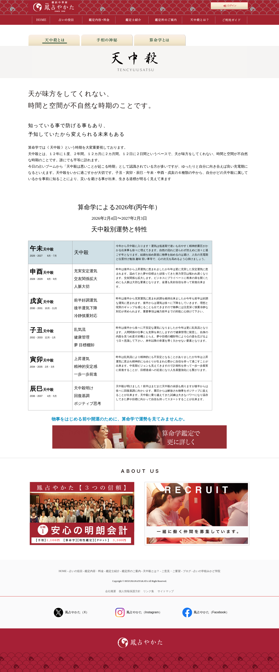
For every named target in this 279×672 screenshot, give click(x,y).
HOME (63, 571)
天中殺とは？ (151, 571)
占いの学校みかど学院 (206, 571)
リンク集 (149, 591)
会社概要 (110, 591)
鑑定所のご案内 (131, 571)
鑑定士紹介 (113, 571)
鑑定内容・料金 (94, 571)
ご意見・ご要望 (171, 571)
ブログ (187, 571)
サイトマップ (166, 591)
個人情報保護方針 (129, 591)
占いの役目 (76, 571)
